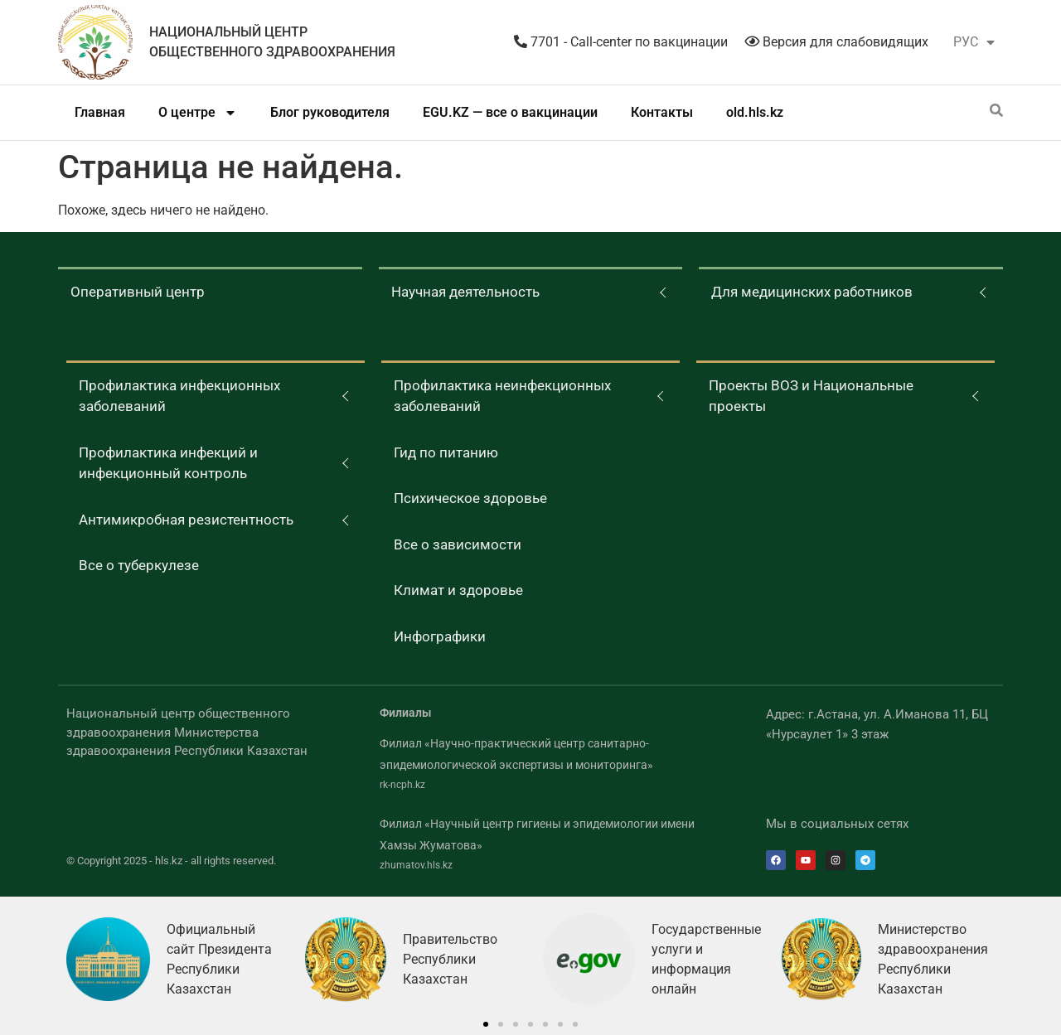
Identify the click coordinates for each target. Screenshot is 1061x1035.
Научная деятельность (465, 291)
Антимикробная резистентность (186, 519)
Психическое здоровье (470, 498)
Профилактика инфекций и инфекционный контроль (168, 463)
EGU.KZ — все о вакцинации (510, 112)
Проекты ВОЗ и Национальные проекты (811, 396)
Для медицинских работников (812, 291)
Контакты (662, 112)
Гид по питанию (446, 452)
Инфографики (440, 636)
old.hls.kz (754, 112)
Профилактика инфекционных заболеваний (179, 396)
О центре (197, 113)
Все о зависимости (457, 544)
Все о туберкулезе (139, 565)
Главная (100, 112)
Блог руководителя (330, 112)
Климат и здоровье (458, 590)
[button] (485, 1024)
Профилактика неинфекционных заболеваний (502, 396)
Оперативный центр (137, 291)
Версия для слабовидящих (836, 42)
